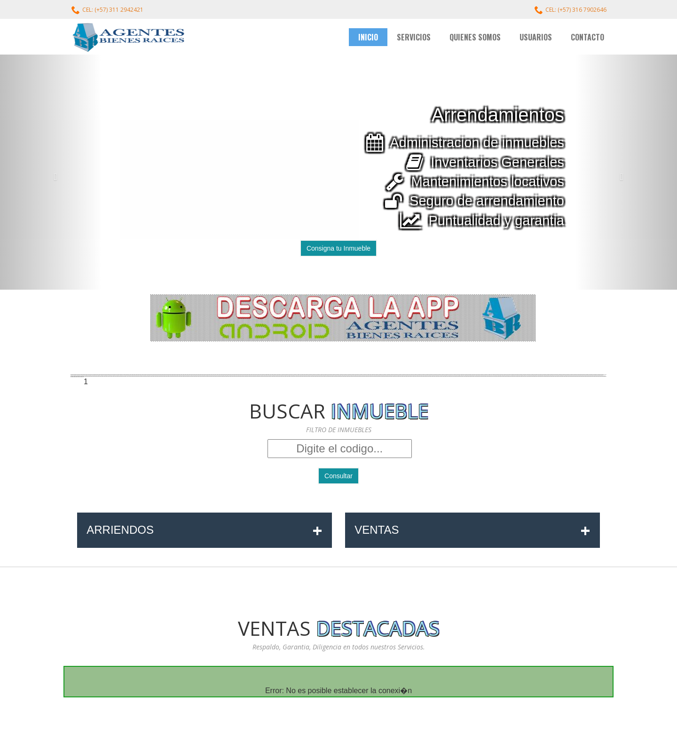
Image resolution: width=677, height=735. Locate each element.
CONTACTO (587, 37)
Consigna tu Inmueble (338, 248)
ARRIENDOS (205, 530)
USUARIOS (536, 37)
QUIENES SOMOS (475, 37)
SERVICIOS (414, 37)
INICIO (368, 37)
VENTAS (472, 530)
